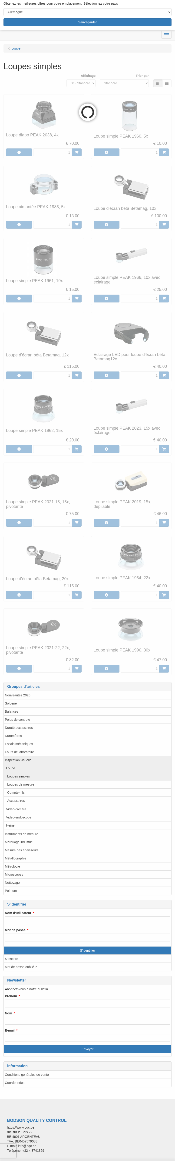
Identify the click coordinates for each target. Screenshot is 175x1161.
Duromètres (13, 736)
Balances (11, 711)
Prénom (11, 996)
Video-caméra (16, 809)
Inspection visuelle (18, 760)
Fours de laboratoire (19, 752)
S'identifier (87, 950)
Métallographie (15, 858)
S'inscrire (11, 959)
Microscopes (14, 874)
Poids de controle (17, 719)
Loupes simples (18, 776)
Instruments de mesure (21, 834)
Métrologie (12, 866)
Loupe (10, 768)
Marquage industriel (19, 842)
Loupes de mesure (20, 784)
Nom (8, 1013)
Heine (10, 825)
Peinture (11, 891)
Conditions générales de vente (27, 1074)
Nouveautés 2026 (17, 695)
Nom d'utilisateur (18, 913)
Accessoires (16, 800)
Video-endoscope (18, 817)
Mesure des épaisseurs (22, 850)
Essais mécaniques (19, 744)
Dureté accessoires (19, 728)
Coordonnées (14, 1083)
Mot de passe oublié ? (21, 967)
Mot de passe (15, 930)
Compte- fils (16, 792)
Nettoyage (12, 882)
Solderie (11, 703)
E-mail (10, 1030)
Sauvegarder (87, 22)
